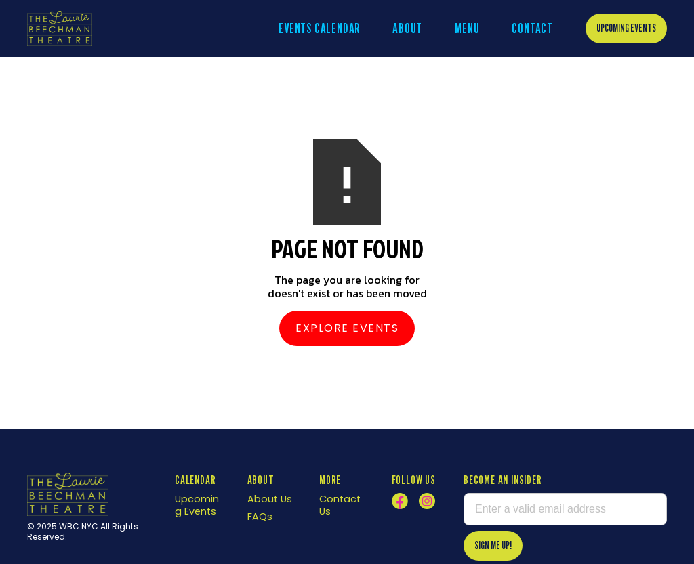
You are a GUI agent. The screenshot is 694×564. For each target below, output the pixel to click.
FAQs (259, 517)
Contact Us (340, 505)
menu (467, 28)
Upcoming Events (626, 28)
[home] (59, 28)
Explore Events (347, 328)
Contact (532, 28)
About (407, 28)
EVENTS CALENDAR (319, 28)
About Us (269, 499)
